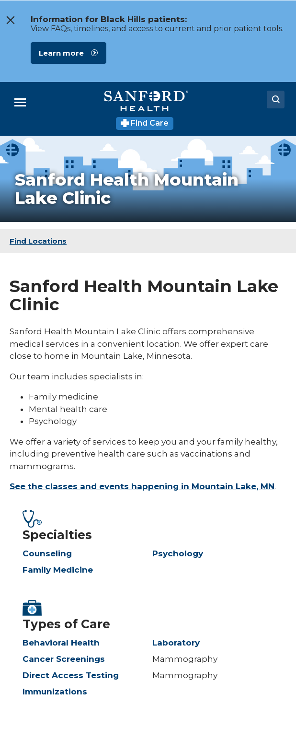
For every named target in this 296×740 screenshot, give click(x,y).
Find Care (145, 123)
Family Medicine (58, 570)
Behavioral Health (61, 642)
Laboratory (176, 642)
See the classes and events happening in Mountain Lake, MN (142, 486)
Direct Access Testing (71, 675)
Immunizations (55, 691)
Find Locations (38, 241)
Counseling (47, 553)
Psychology (177, 553)
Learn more (61, 53)
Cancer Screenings (64, 659)
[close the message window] (10, 20)
